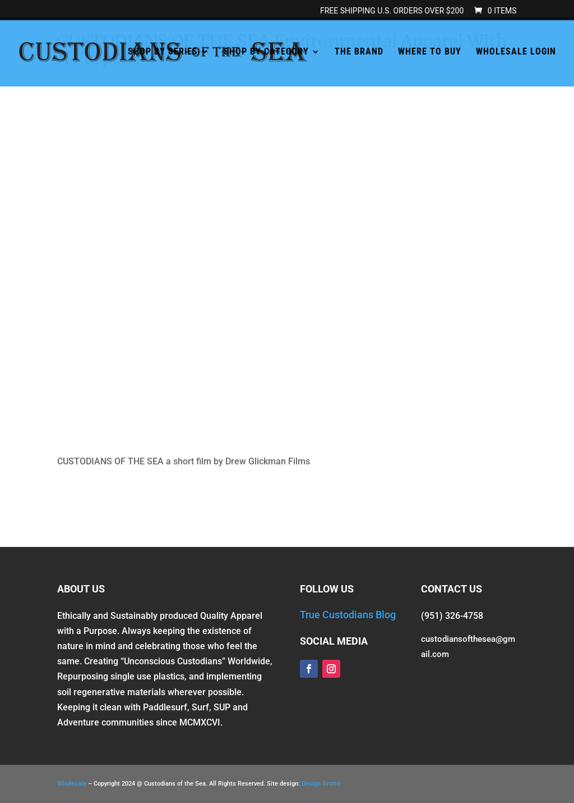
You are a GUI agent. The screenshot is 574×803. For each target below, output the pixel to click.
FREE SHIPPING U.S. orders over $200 (392, 11)
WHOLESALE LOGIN (516, 52)
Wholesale (71, 783)
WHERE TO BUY (429, 52)
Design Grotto (321, 783)
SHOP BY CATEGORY (266, 52)
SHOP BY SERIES (163, 52)
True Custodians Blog (348, 614)
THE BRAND (359, 52)
